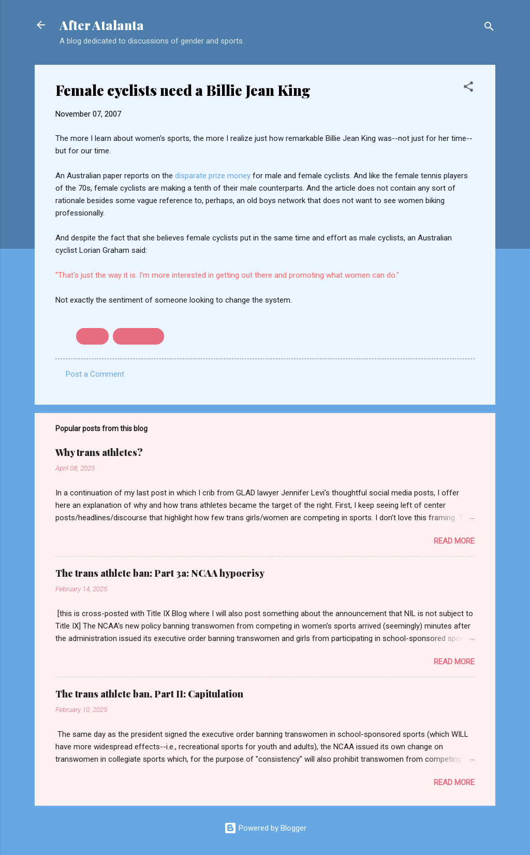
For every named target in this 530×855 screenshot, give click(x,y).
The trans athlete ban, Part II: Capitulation (149, 694)
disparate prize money (214, 175)
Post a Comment (95, 374)
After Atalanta (102, 25)
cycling (92, 336)
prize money (138, 336)
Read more (454, 541)
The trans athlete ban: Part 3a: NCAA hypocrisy (159, 573)
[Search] (489, 28)
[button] (468, 88)
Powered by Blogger (265, 828)
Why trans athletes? (99, 452)
